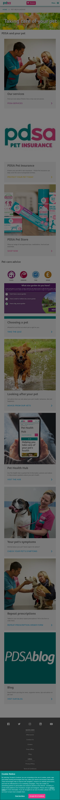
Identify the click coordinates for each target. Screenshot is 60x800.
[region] (30, 785)
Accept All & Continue (37, 796)
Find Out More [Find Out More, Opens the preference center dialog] (20, 796)
